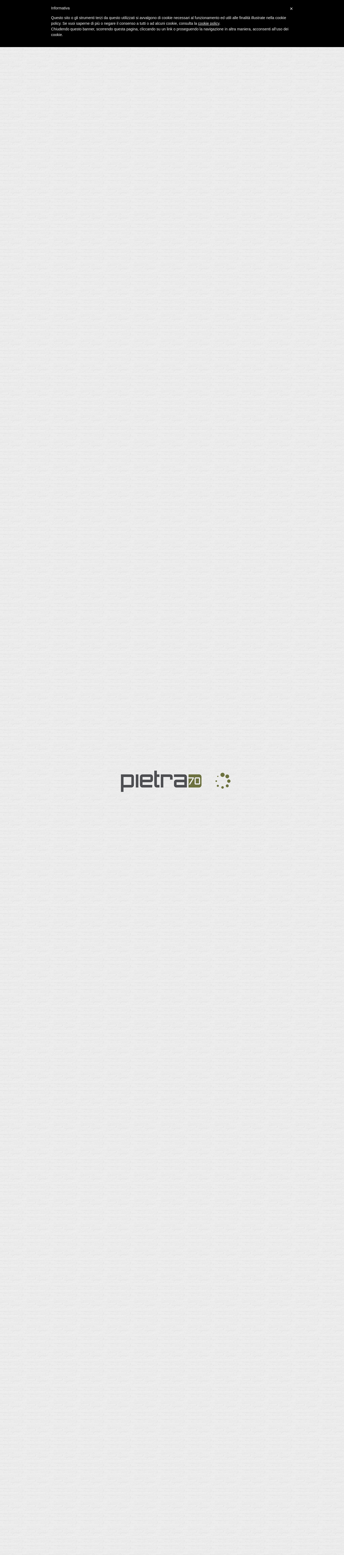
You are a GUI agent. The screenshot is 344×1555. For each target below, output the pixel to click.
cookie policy (208, 23)
